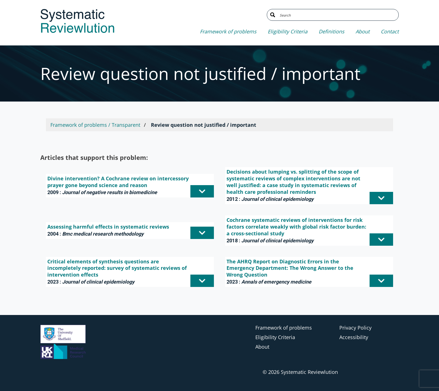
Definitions (331, 31)
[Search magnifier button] (273, 15)
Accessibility (353, 337)
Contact (390, 31)
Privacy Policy (355, 327)
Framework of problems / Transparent (95, 124)
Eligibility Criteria (287, 31)
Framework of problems (228, 31)
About (363, 31)
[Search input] (337, 15)
